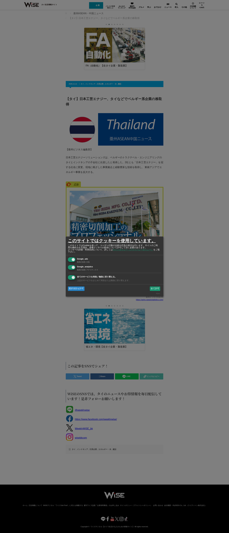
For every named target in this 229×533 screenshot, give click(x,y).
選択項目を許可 (76, 288)
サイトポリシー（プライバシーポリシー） (133, 249)
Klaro (158, 293)
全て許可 (155, 288)
